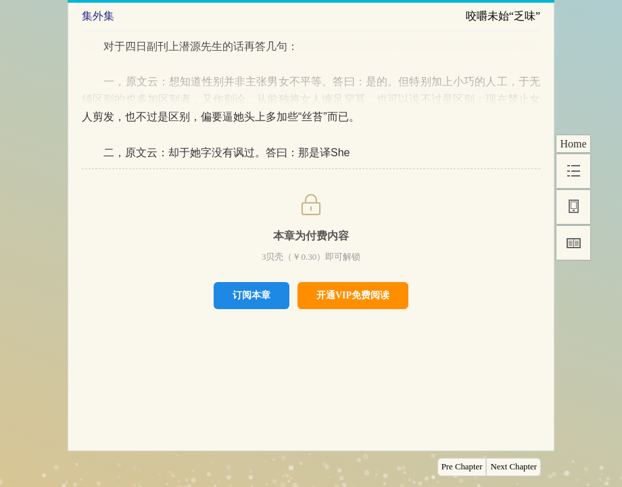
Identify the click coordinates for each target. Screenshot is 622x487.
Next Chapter (513, 466)
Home (573, 143)
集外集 (98, 16)
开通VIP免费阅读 (352, 295)
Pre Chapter (462, 466)
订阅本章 (251, 294)
